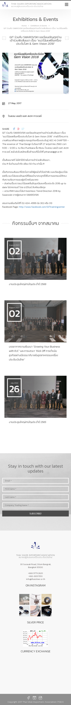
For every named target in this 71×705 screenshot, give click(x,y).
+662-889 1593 (35, 576)
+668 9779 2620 (35, 573)
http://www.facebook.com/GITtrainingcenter (42, 207)
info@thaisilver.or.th (35, 579)
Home (24, 25)
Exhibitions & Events (39, 25)
